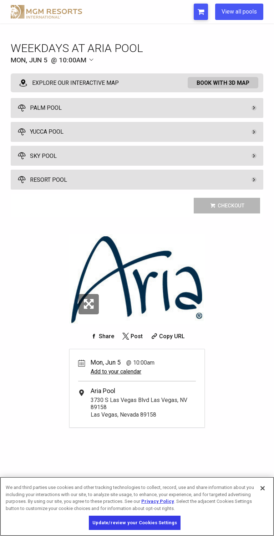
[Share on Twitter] (132, 336)
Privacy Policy (157, 501)
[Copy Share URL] (167, 336)
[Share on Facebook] (101, 336)
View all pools (239, 11)
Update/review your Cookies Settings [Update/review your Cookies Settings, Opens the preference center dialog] (134, 522)
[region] (137, 506)
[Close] (262, 488)
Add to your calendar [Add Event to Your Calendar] (116, 371)
